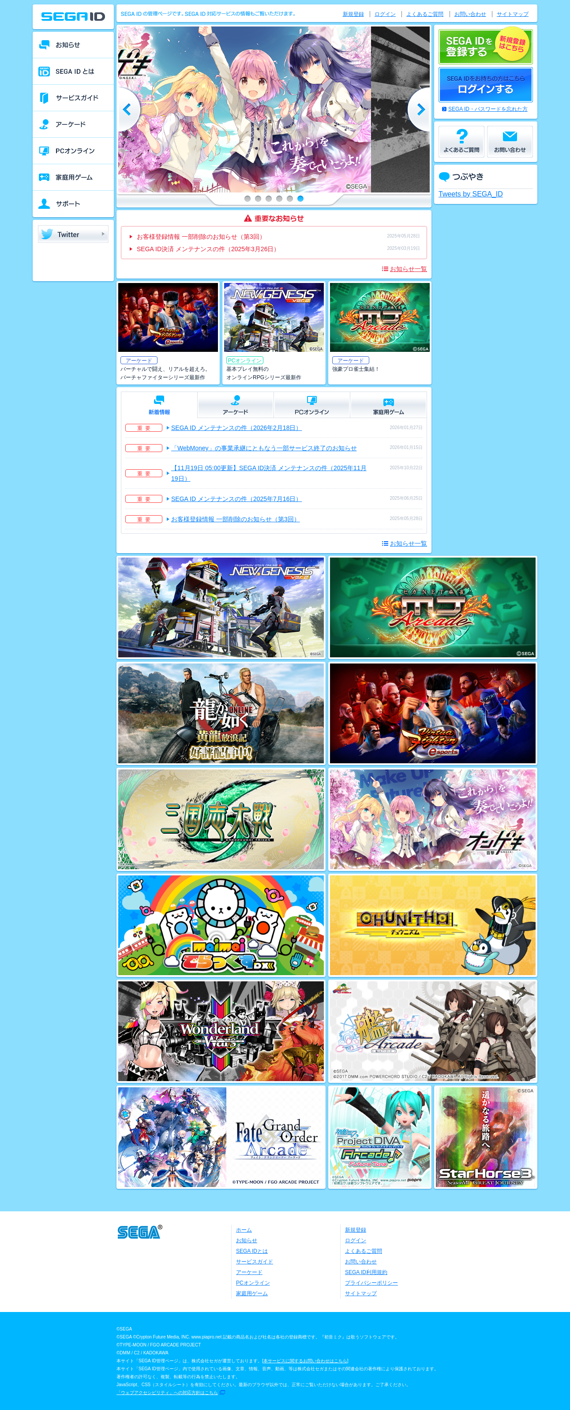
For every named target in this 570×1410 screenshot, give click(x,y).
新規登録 (353, 14)
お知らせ (246, 1240)
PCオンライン (253, 1283)
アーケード (249, 1272)
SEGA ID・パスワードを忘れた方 (488, 109)
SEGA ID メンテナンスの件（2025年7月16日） (236, 498)
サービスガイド (254, 1262)
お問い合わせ (470, 14)
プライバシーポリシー (371, 1283)
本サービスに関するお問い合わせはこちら (305, 1360)
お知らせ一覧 (408, 268)
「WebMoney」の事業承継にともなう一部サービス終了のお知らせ (264, 448)
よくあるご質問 (424, 14)
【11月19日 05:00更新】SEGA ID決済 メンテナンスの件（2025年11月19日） (269, 473)
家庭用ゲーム (252, 1293)
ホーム (244, 1230)
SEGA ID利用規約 (366, 1272)
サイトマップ (513, 14)
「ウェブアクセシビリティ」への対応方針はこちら (167, 1392)
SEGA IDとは (252, 1251)
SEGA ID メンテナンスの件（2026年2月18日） (236, 427)
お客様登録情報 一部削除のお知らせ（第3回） (201, 236)
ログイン (385, 14)
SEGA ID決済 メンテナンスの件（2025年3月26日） (208, 249)
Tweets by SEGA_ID (471, 194)
